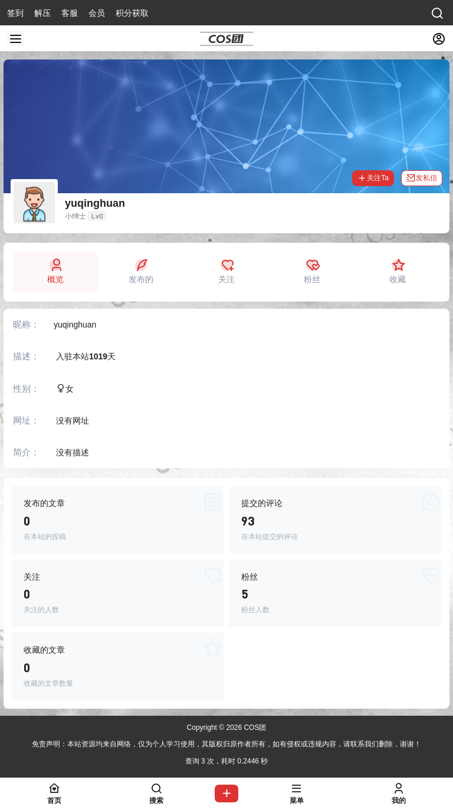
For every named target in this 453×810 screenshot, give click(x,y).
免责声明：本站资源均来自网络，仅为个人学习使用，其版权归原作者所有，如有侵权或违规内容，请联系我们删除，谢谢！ (226, 744)
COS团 (254, 727)
